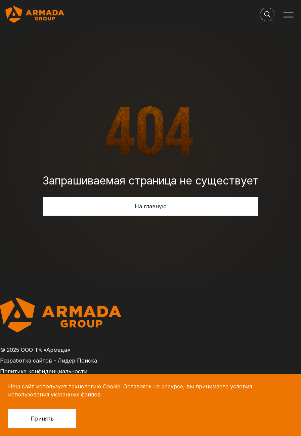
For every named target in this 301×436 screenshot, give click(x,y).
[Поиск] (267, 14)
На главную (151, 206)
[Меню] (288, 14)
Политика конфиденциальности (43, 371)
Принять (42, 418)
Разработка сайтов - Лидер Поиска (48, 360)
